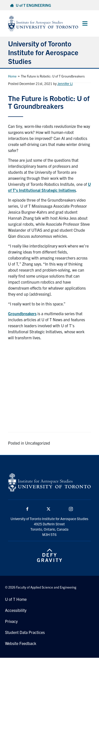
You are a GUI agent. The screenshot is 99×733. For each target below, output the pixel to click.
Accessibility (15, 610)
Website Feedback (20, 643)
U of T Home (16, 599)
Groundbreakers (22, 313)
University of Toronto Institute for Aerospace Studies (43, 52)
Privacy (11, 621)
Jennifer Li (65, 83)
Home (12, 76)
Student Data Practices (25, 632)
